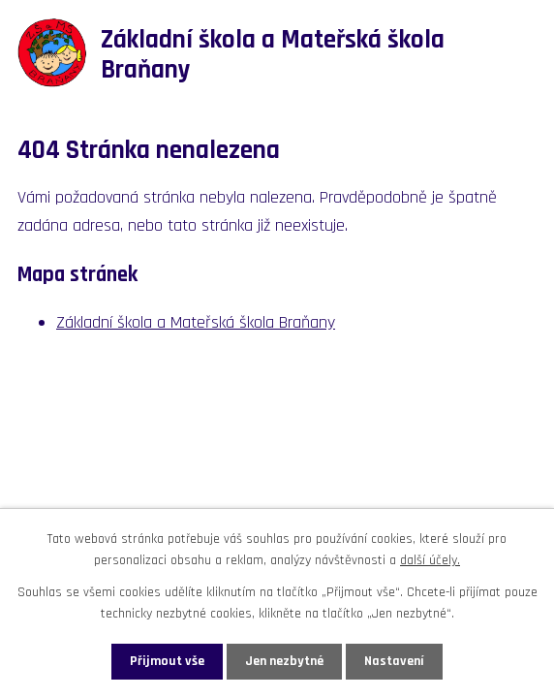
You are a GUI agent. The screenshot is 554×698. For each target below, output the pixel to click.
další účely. (430, 560)
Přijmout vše (167, 661)
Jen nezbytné (284, 661)
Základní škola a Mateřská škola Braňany (195, 322)
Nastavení (394, 661)
